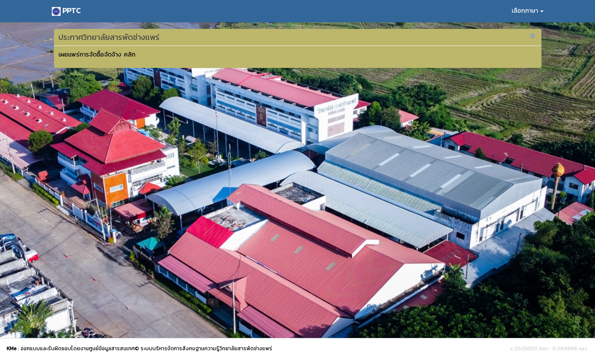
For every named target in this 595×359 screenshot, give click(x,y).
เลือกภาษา (528, 10)
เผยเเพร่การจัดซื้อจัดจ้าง (90, 54)
